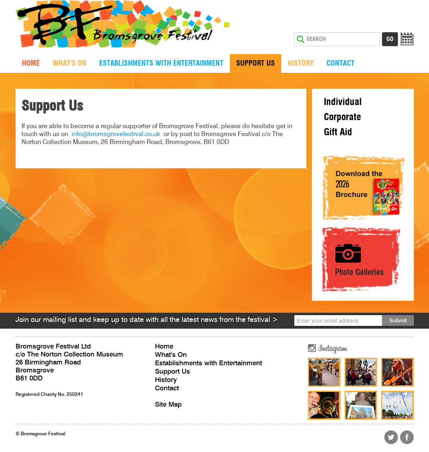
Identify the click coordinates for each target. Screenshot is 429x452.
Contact (341, 63)
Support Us (255, 63)
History (301, 63)
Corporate (342, 117)
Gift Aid (338, 132)
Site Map (168, 404)
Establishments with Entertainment (161, 63)
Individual (343, 102)
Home (31, 63)
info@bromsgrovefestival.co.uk (116, 134)
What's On (69, 63)
